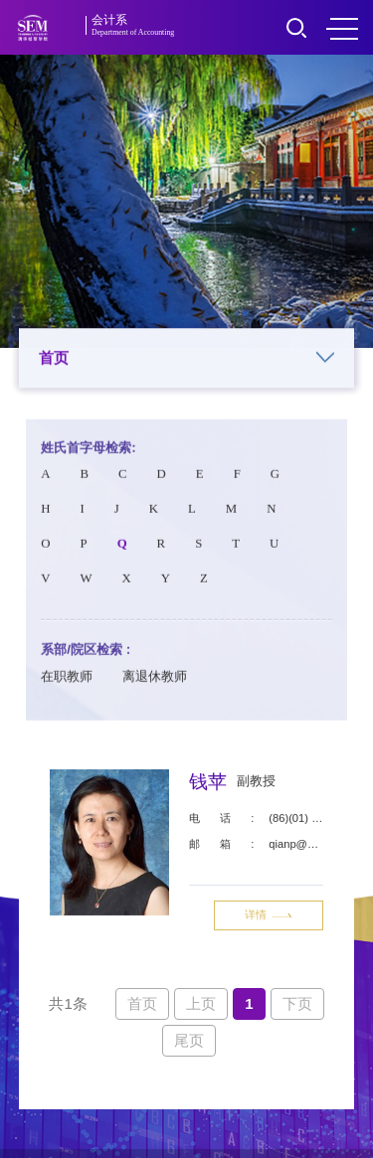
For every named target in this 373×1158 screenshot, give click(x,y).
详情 (268, 918)
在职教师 (67, 683)
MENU (342, 29)
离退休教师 (154, 683)
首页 (187, 359)
